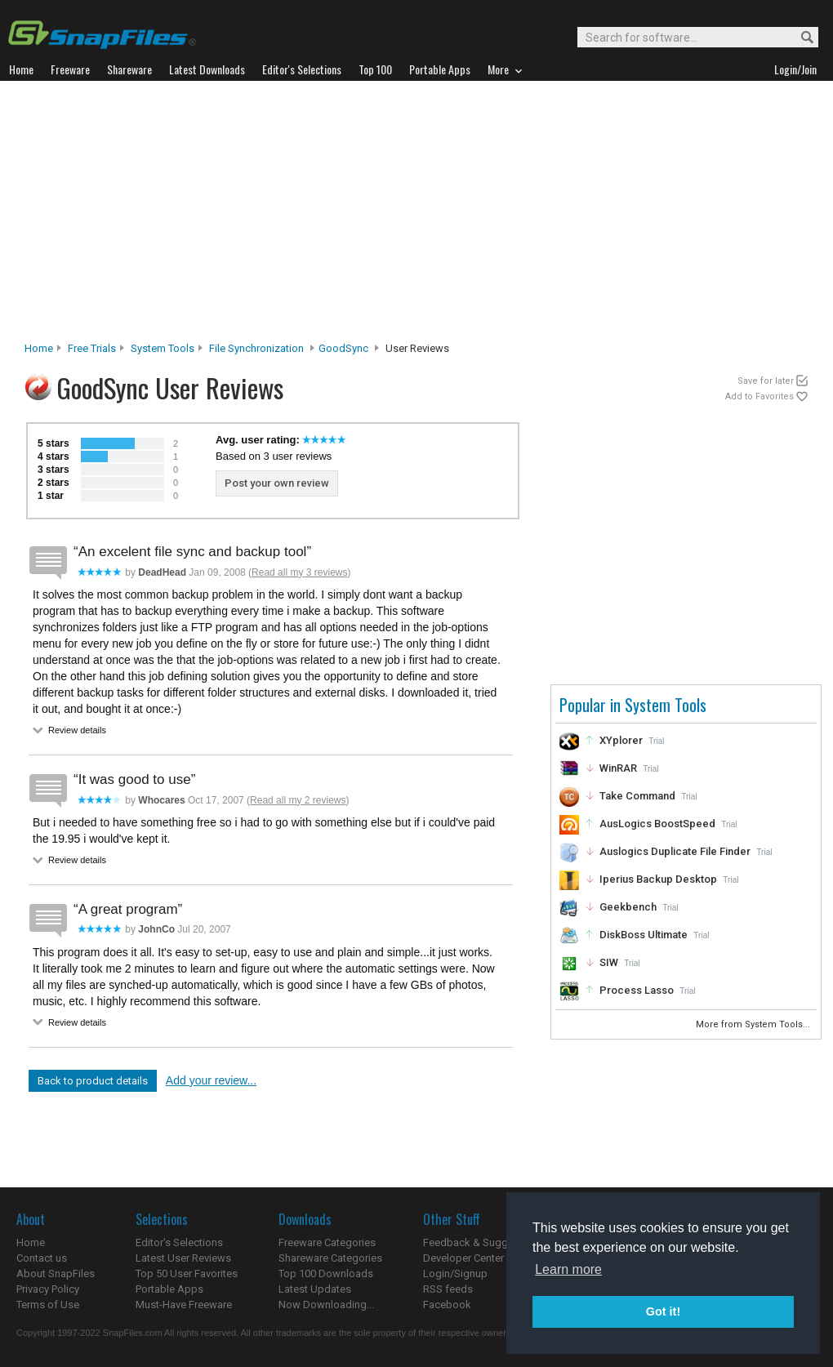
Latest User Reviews (183, 1258)
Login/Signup (455, 1273)
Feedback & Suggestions (483, 1242)
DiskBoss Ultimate (643, 934)
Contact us (41, 1258)
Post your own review (277, 483)
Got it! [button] (663, 1311)
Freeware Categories (327, 1242)
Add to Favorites (759, 396)
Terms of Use (47, 1304)
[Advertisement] (416, 215)
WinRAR (618, 768)
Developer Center (463, 1258)
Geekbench (628, 907)
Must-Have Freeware (184, 1304)
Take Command (637, 796)
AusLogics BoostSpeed (657, 823)
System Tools (162, 348)
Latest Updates (314, 1289)
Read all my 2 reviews (297, 800)
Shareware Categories (330, 1258)
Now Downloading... (326, 1304)
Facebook (447, 1304)
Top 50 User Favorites (187, 1273)
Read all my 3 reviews (299, 572)
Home (38, 348)
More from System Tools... (754, 1024)
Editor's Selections (179, 1242)
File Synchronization (256, 348)
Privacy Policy (47, 1289)
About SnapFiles (55, 1273)
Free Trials (92, 348)
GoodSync (343, 348)
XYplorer (621, 740)
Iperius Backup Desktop (658, 879)
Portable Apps (169, 1289)
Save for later (765, 381)
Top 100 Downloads (325, 1273)
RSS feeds (448, 1289)
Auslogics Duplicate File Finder (675, 851)
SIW (608, 962)
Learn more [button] (568, 1269)
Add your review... (211, 1080)
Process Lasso (636, 990)
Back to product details (93, 1081)
